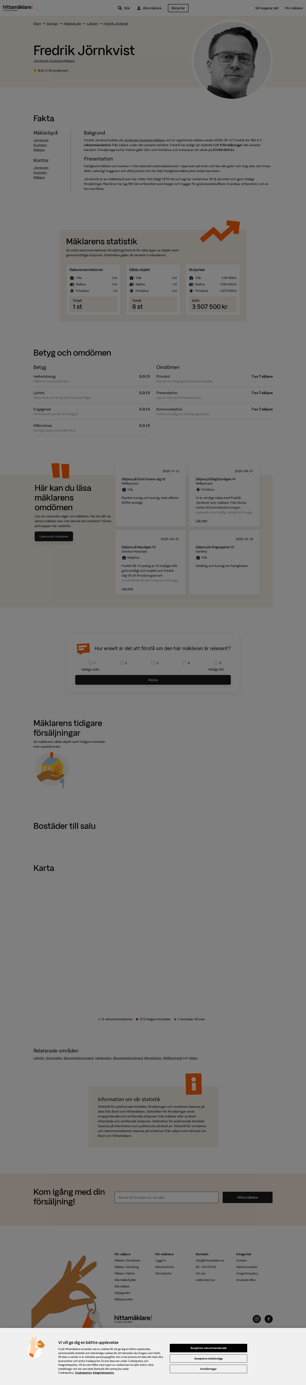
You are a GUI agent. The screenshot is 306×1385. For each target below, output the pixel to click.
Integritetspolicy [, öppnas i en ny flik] (103, 1375)
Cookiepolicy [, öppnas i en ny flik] (83, 1375)
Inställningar (208, 1371)
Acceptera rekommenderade (208, 1350)
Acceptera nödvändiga (208, 1361)
